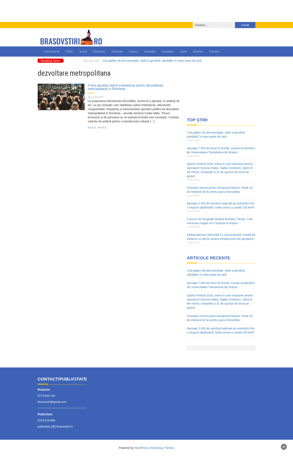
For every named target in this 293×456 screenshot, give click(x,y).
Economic (99, 51)
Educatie (117, 51)
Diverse (198, 51)
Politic (69, 51)
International (51, 51)
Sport (183, 51)
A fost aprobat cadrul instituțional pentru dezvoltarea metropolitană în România (125, 87)
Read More (97, 127)
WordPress (142, 447)
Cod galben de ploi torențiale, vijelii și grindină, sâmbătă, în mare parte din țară (151, 60)
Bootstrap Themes (162, 447)
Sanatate (150, 51)
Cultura (133, 51)
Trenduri (214, 51)
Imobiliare (168, 51)
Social (83, 51)
